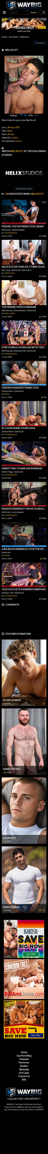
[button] (34, 12)
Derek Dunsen (11, 897)
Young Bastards (10, 233)
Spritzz (7, 394)
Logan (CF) (9, 827)
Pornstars (24, 1052)
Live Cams (24, 1062)
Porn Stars (13, 37)
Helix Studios (9, 273)
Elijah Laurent (12, 690)
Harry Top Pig (11, 759)
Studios (24, 1055)
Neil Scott (24, 37)
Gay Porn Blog (24, 1045)
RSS (24, 1069)
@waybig (24, 1059)
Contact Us (24, 1066)
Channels (24, 1049)
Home (4, 37)
